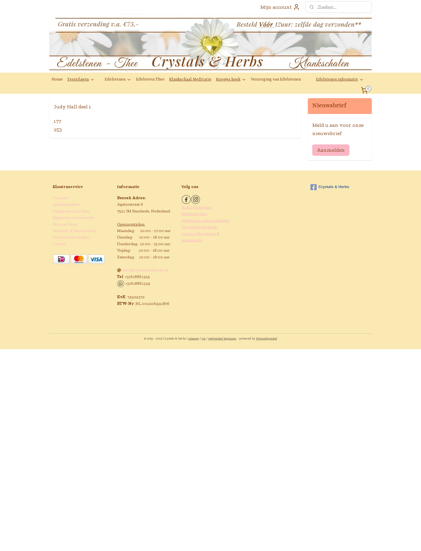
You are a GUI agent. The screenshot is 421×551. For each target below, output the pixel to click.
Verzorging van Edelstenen (276, 79)
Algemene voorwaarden (73, 217)
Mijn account (280, 7)
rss (204, 338)
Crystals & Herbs (329, 187)
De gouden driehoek (199, 226)
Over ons (60, 197)
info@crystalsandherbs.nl (145, 269)
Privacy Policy (64, 224)
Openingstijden (66, 204)
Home (57, 79)
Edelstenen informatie (340, 79)
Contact (59, 243)
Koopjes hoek (231, 79)
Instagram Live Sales (71, 211)
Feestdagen (81, 79)
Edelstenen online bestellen (205, 220)
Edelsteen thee (194, 213)
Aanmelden (331, 150)
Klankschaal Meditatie (190, 79)
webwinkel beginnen (222, 338)
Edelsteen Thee (150, 79)
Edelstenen (118, 79)
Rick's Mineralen (196, 207)
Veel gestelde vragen (70, 237)
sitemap (194, 338)
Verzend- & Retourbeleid (74, 230)
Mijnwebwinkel (266, 338)
